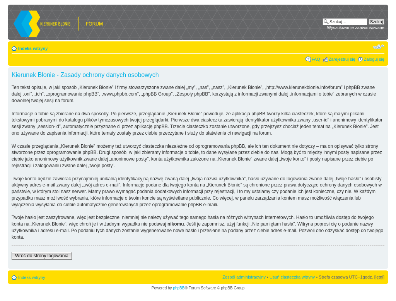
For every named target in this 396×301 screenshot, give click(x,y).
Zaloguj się (374, 59)
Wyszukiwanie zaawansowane (355, 27)
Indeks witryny (33, 48)
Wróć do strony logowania (41, 255)
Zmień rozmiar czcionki (378, 46)
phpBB (178, 288)
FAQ (316, 59)
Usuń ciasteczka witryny (292, 277)
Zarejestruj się (342, 59)
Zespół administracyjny (244, 277)
